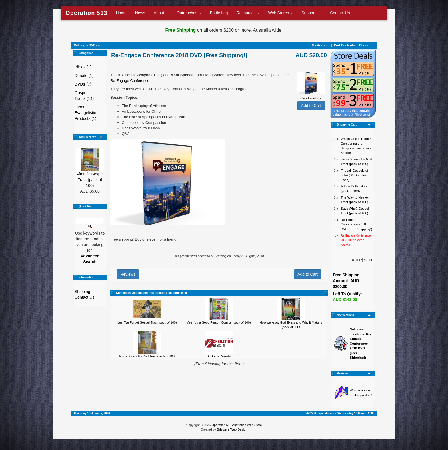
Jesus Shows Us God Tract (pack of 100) (147, 356)
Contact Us (340, 13)
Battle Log (219, 13)
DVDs (93, 45)
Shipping (82, 291)
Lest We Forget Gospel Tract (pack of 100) (147, 322)
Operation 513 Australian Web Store (236, 425)
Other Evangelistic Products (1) (85, 113)
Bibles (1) (83, 67)
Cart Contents (344, 45)
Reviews (127, 274)
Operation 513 (86, 13)
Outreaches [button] (189, 13)
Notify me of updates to (360, 343)
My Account (320, 45)
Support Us (311, 13)
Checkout (366, 45)
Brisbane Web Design (232, 429)
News (140, 13)
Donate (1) (84, 75)
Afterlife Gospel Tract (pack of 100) (90, 180)
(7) (83, 84)
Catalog (79, 45)
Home (121, 13)
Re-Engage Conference (129, 80)
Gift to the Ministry (219, 356)
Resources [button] (248, 13)
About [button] (161, 13)
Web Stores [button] (280, 13)
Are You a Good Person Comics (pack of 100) (219, 322)
